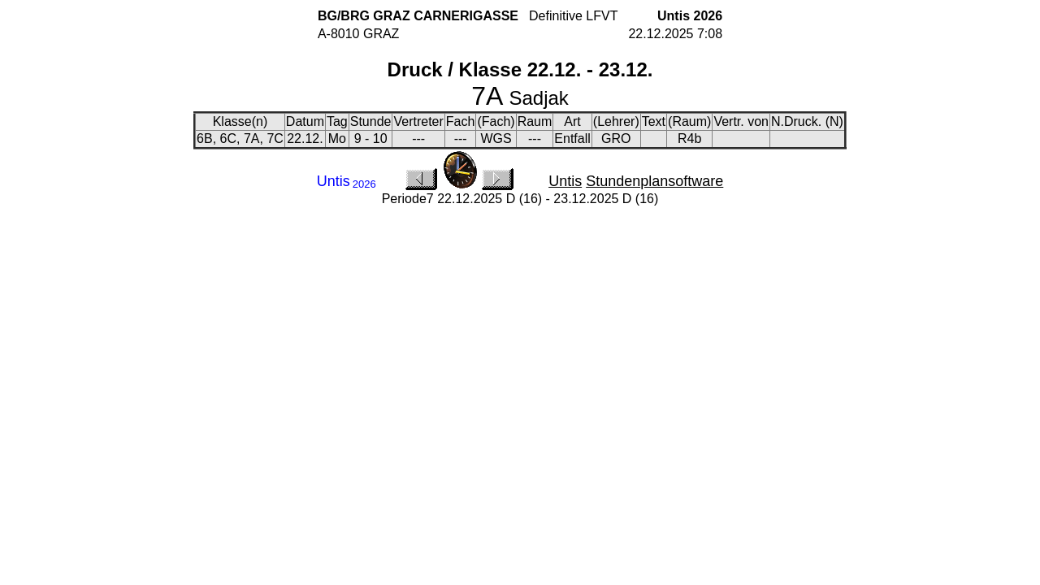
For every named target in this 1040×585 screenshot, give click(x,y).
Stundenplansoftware (654, 181)
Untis (565, 181)
